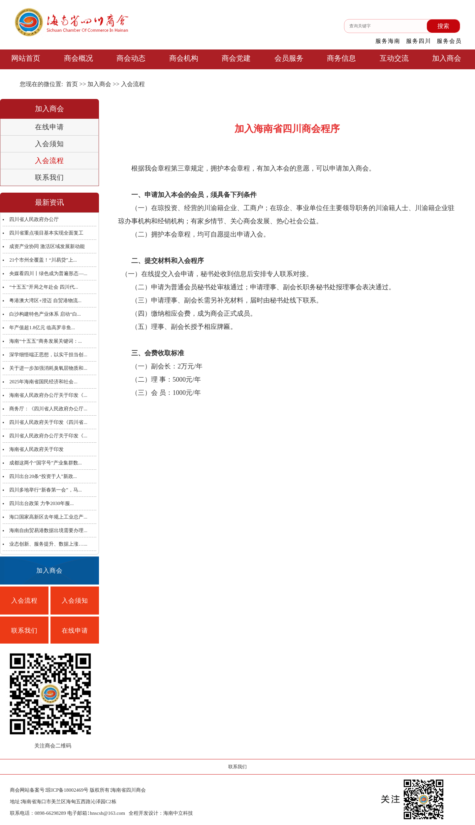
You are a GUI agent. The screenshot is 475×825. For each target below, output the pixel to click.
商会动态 (130, 58)
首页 (72, 84)
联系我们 (49, 177)
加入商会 (446, 58)
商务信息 (341, 58)
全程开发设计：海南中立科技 (161, 813)
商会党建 (236, 58)
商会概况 (78, 58)
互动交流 (394, 58)
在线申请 (49, 127)
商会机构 (183, 58)
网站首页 (25, 58)
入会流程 (49, 161)
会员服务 (288, 58)
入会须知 (49, 144)
